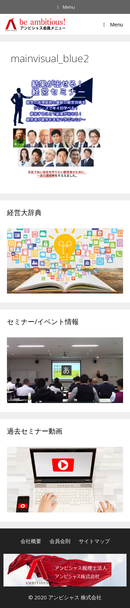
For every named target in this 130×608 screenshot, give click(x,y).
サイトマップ (94, 540)
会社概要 (30, 540)
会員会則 (60, 540)
